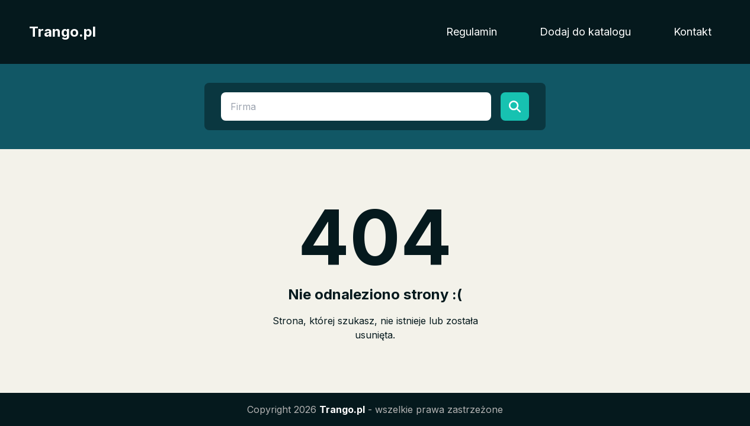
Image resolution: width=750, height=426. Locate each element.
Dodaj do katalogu (585, 31)
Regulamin (471, 31)
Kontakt (692, 31)
